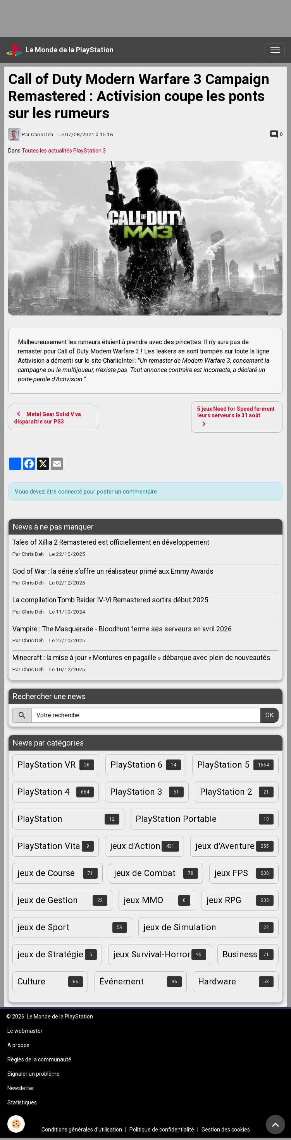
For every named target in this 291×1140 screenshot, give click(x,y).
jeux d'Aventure (225, 846)
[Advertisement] (141, 17)
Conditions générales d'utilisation (81, 1129)
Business (239, 954)
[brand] (60, 50)
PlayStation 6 (136, 764)
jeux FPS (231, 873)
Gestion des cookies (225, 1129)
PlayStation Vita (48, 846)
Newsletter (20, 1088)
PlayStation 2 (226, 792)
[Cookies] (16, 1124)
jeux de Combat (145, 873)
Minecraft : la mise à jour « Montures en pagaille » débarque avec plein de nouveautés (141, 658)
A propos (18, 1045)
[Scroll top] (275, 1124)
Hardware (217, 981)
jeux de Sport (43, 927)
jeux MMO (143, 900)
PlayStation (39, 819)
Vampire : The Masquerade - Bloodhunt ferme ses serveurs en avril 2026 (122, 629)
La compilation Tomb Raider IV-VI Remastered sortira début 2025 (110, 600)
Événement (121, 981)
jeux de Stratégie (50, 954)
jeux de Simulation (179, 927)
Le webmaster (25, 1031)
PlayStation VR (46, 764)
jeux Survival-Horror (151, 954)
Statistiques (22, 1102)
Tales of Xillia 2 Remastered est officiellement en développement (110, 542)
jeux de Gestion (47, 900)
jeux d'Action (135, 846)
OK (269, 715)
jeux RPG (224, 900)
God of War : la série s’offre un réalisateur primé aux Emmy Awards (113, 571)
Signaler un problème (33, 1074)
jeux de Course (46, 873)
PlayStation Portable (176, 819)
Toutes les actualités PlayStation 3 (64, 150)
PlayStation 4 (43, 792)
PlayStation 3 (136, 792)
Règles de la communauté (39, 1059)
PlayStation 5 (223, 764)
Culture (31, 981)
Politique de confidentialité (161, 1129)
